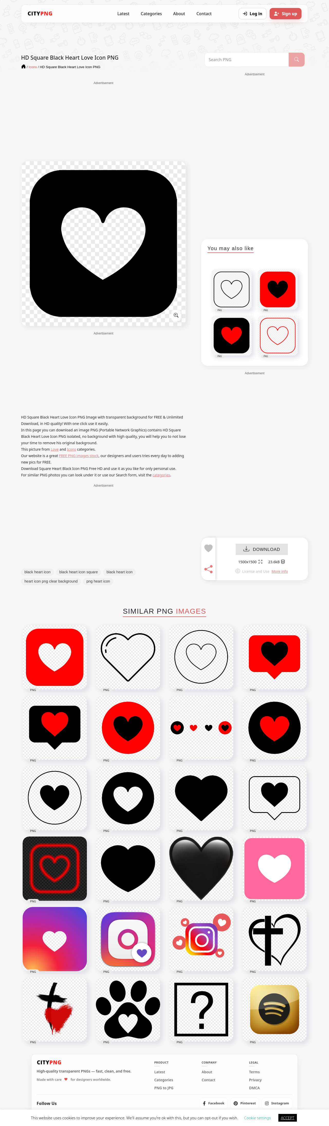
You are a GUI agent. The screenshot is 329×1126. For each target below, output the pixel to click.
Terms (254, 1072)
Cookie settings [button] (257, 1117)
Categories (151, 13)
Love (55, 449)
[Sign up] (285, 13)
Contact (204, 13)
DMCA (254, 1088)
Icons (71, 449)
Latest (123, 13)
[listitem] (214, 1103)
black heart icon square (78, 572)
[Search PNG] (247, 60)
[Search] (297, 60)
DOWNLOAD (261, 549)
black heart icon (37, 572)
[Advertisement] (103, 121)
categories (161, 475)
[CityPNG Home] (40, 13)
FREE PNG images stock (78, 455)
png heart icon (98, 581)
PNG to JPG (163, 1088)
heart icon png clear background (51, 581)
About (179, 13)
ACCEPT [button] (287, 1117)
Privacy (255, 1080)
